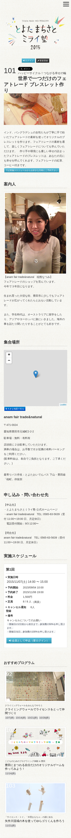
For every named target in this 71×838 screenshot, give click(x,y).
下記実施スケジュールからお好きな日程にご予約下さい (32, 170)
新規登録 (42, 60)
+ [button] (9, 355)
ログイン (28, 60)
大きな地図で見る (15, 409)
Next (62, 110)
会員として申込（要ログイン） (29, 640)
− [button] (9, 361)
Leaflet (63, 405)
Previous (8, 110)
